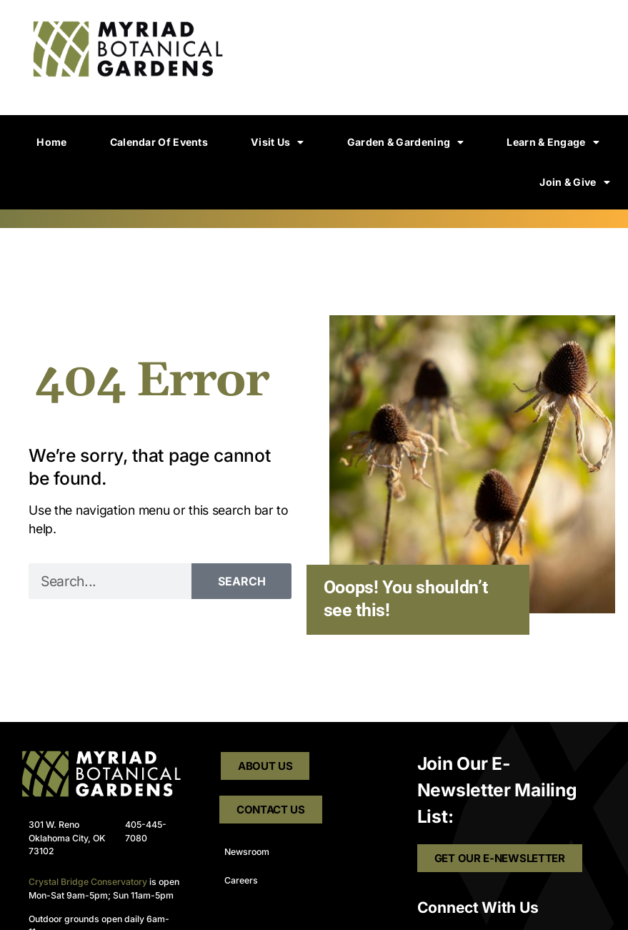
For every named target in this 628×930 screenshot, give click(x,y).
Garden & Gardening (405, 142)
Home (51, 142)
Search (242, 581)
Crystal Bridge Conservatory (88, 881)
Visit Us (277, 142)
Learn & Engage (553, 142)
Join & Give (574, 182)
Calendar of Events (159, 142)
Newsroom (246, 851)
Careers (241, 880)
